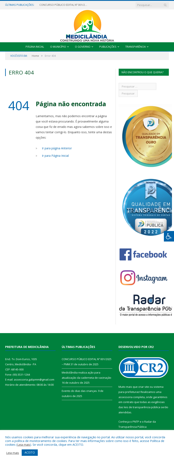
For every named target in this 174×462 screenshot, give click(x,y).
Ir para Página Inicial (55, 156)
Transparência (135, 46)
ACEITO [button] (30, 452)
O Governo (82, 46)
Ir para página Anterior (57, 148)
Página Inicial (35, 46)
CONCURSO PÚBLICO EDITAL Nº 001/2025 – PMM (64, 5)
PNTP (136, 421)
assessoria (125, 397)
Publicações (107, 46)
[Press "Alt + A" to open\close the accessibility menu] (169, 236)
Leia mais (23, 444)
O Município (58, 46)
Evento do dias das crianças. (79, 391)
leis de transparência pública (142, 407)
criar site (143, 387)
